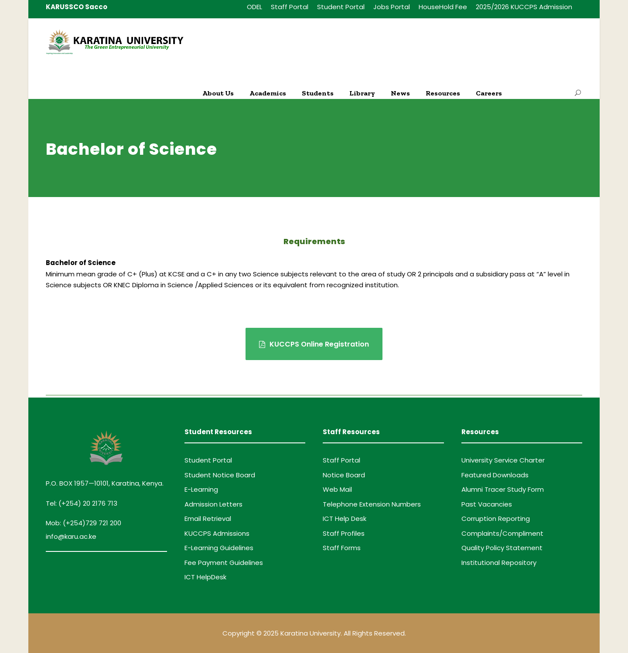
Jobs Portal (391, 6)
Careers (489, 93)
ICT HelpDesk (205, 577)
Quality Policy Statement (502, 547)
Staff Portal (289, 6)
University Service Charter (503, 460)
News (400, 93)
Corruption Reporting (495, 518)
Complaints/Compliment (502, 533)
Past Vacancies (486, 504)
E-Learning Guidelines (218, 547)
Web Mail (337, 489)
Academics (267, 93)
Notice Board (344, 475)
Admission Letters (213, 504)
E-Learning (201, 489)
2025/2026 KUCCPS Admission (524, 6)
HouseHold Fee (443, 6)
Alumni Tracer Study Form (502, 489)
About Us (218, 93)
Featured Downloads (495, 475)
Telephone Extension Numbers (372, 504)
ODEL (254, 6)
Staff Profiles (344, 533)
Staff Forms (342, 547)
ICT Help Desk (344, 518)
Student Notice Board (219, 475)
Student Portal (341, 6)
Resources (443, 93)
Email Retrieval (207, 518)
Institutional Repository (498, 562)
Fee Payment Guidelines (223, 562)
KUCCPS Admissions (216, 533)
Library (362, 93)
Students (318, 93)
